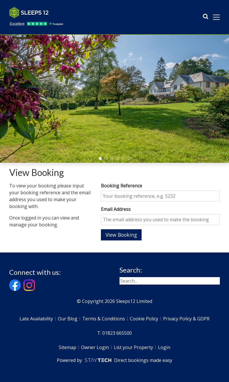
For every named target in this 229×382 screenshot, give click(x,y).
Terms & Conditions (103, 319)
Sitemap (67, 347)
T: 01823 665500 (114, 333)
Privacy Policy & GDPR (186, 319)
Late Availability (36, 319)
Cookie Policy (144, 319)
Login (164, 347)
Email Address (116, 209)
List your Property (133, 347)
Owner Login (95, 347)
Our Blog (67, 319)
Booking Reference (121, 186)
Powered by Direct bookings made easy (114, 360)
